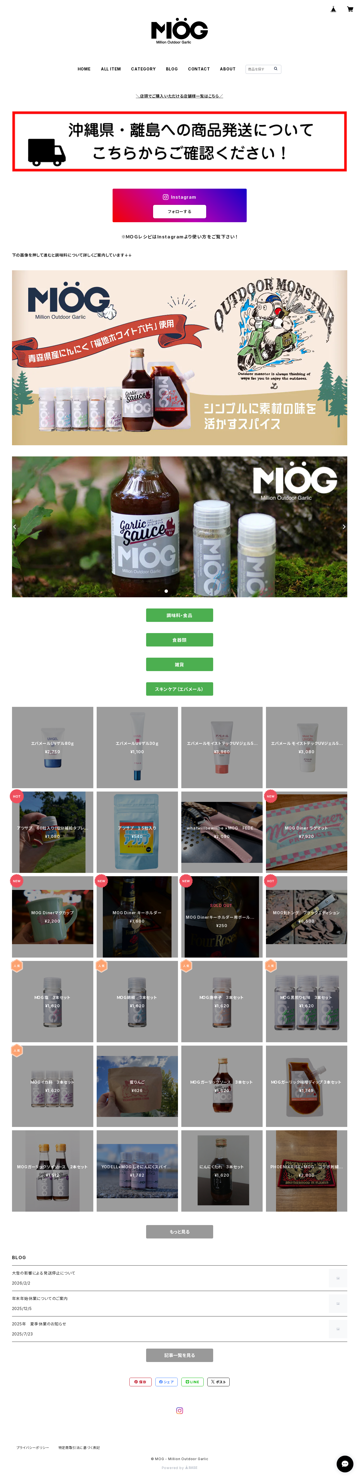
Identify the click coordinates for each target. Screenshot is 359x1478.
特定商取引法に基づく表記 (79, 1448)
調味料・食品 (179, 615)
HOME (84, 69)
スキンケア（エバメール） (179, 689)
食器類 (179, 640)
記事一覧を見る (179, 1355)
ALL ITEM (111, 69)
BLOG (172, 69)
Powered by (180, 1468)
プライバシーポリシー (32, 1448)
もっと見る (180, 1232)
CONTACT (199, 69)
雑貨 (179, 664)
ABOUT (228, 69)
